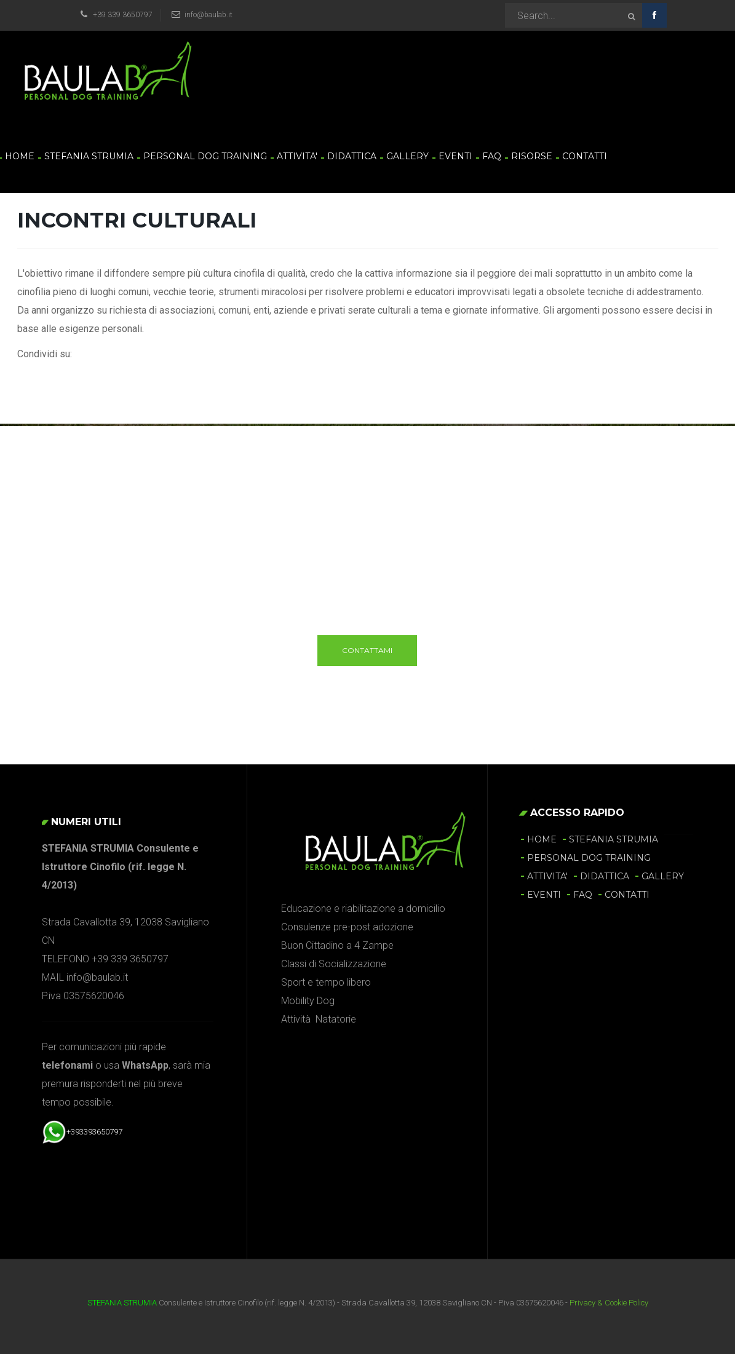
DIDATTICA (351, 156)
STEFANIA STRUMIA (88, 156)
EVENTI (455, 156)
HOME (19, 156)
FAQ (491, 156)
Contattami (367, 650)
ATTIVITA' (297, 156)
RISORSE (531, 156)
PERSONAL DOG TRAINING (205, 156)
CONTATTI (584, 156)
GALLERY (407, 156)
